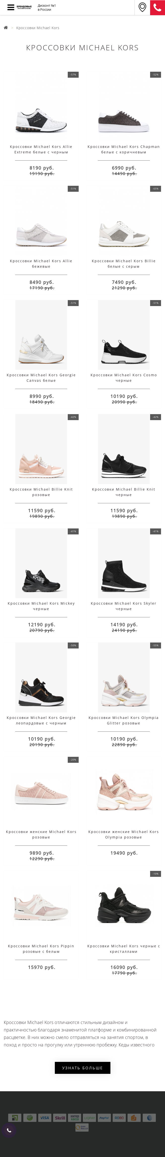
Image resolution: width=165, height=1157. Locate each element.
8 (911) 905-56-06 (157, 7)
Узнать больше (82, 1067)
